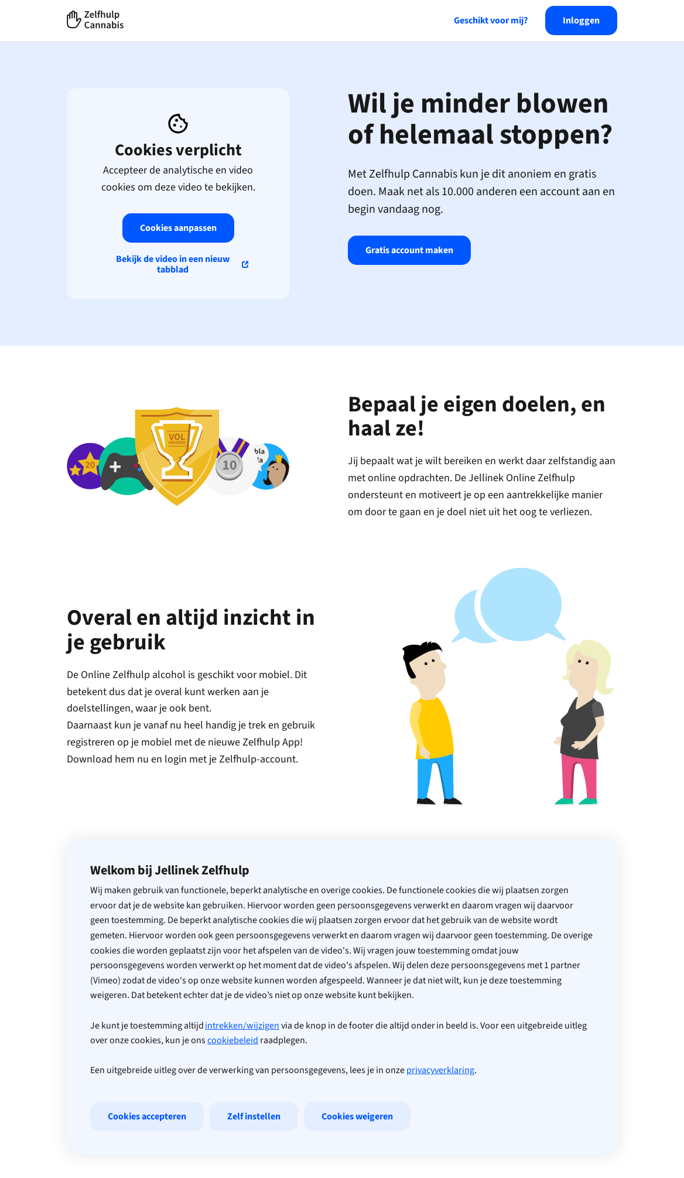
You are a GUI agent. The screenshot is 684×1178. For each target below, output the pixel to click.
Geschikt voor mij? (491, 20)
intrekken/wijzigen (242, 1025)
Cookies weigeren (357, 1116)
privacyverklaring (440, 1070)
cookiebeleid (232, 1040)
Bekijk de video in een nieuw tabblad (173, 264)
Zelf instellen (254, 1116)
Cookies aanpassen (178, 228)
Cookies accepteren (147, 1116)
